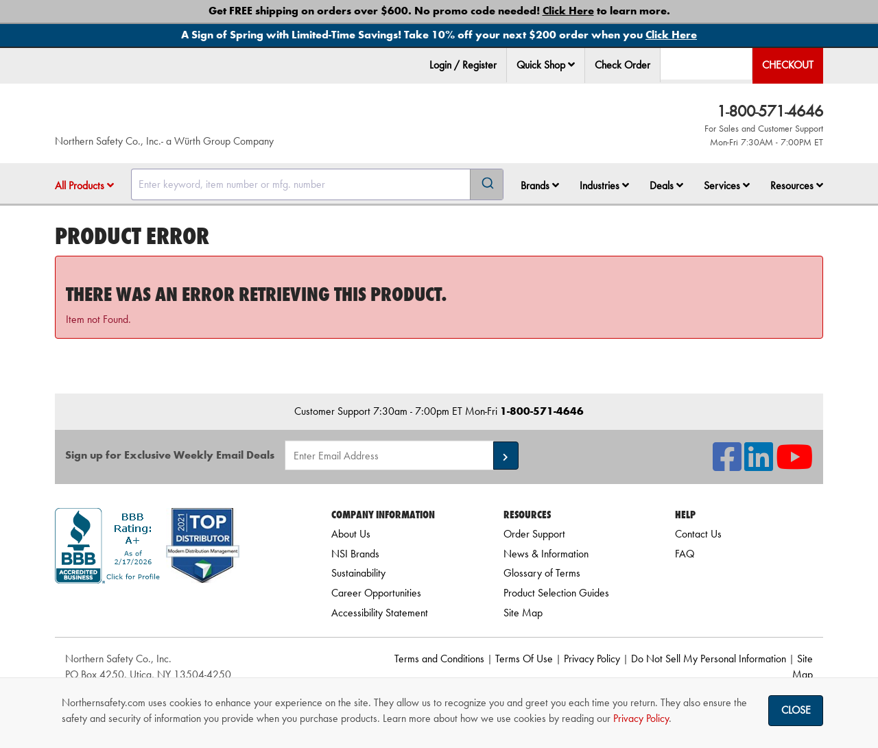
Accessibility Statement (379, 612)
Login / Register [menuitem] (463, 64)
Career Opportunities (376, 592)
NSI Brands (355, 553)
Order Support (534, 533)
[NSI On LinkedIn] (758, 465)
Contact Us (698, 533)
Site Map (523, 612)
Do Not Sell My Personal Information (708, 658)
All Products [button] (84, 185)
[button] (571, 64)
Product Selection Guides (556, 592)
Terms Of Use (524, 658)
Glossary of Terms (541, 572)
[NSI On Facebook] (727, 465)
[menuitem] (546, 65)
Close (796, 709)
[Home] (219, 116)
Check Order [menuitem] (622, 64)
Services (727, 185)
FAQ (684, 553)
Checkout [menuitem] (788, 64)
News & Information (546, 553)
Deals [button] (666, 185)
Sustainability (358, 572)
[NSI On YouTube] (794, 465)
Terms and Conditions (439, 658)
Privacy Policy (592, 658)
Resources (796, 185)
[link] (176, 607)
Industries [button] (604, 185)
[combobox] (317, 184)
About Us (350, 533)
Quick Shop (546, 64)
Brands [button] (540, 185)
